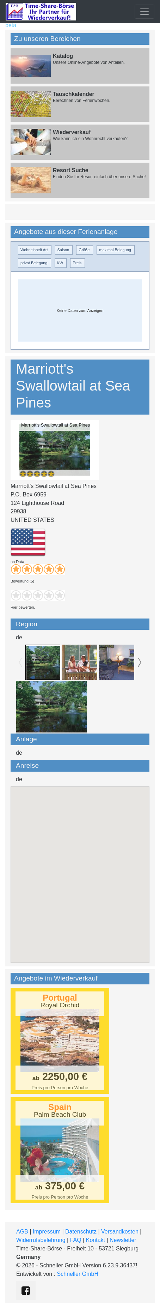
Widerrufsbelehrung (41, 1240)
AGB (22, 1232)
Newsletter (123, 1240)
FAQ (75, 1240)
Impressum (47, 1232)
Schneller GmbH (77, 1274)
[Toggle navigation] (144, 12)
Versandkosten (120, 1232)
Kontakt (95, 1240)
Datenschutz (81, 1232)
